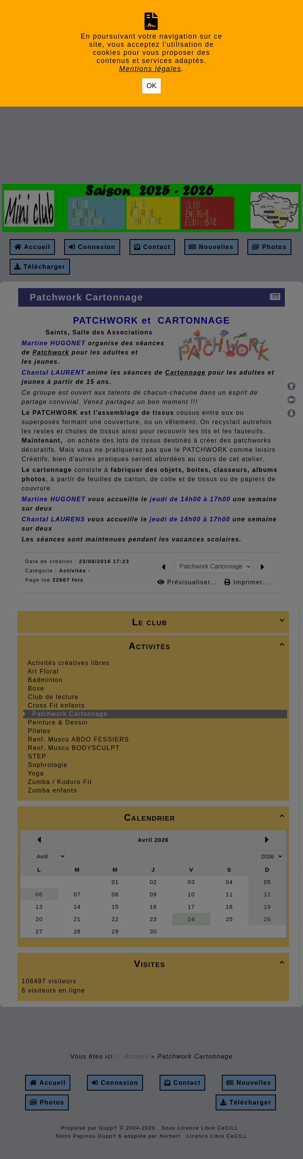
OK (151, 86)
